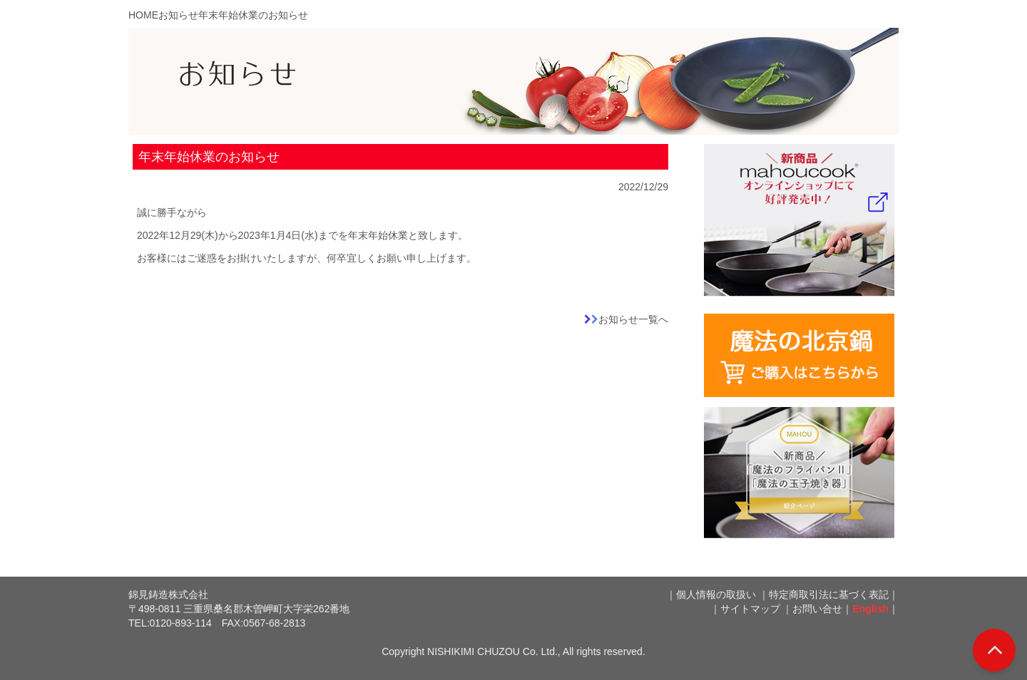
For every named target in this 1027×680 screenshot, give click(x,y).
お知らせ (178, 15)
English (870, 608)
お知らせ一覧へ (633, 319)
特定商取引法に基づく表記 (829, 594)
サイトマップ (750, 608)
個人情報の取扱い (716, 594)
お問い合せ (817, 608)
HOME (143, 15)
